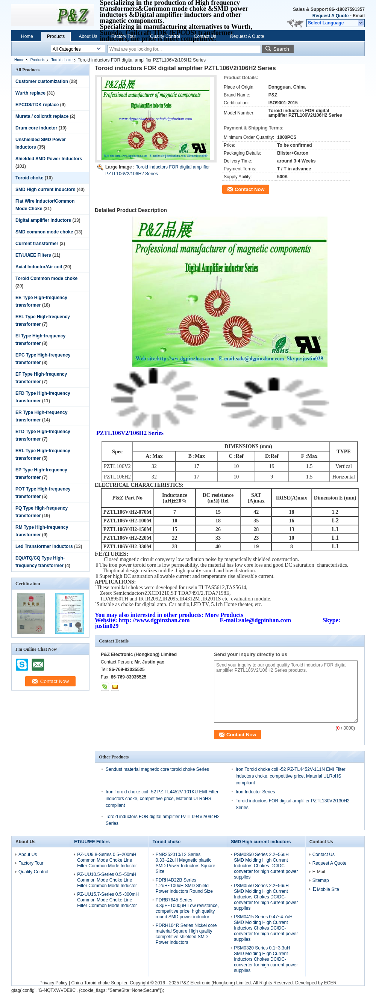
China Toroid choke (90, 982)
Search (281, 49)
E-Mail (318, 871)
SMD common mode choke (44, 232)
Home (27, 36)
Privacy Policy (53, 982)
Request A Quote (330, 15)
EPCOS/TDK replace (37, 104)
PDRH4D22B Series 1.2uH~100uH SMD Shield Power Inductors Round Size (184, 885)
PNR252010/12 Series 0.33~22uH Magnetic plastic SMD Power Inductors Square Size (185, 863)
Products (56, 36)
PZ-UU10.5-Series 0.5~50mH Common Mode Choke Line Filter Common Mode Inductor (107, 880)
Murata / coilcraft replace (41, 116)
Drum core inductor (36, 128)
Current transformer (36, 243)
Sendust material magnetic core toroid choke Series (157, 769)
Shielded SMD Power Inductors (48, 158)
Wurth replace (30, 93)
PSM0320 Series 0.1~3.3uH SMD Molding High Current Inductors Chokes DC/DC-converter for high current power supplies (266, 959)
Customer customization (41, 81)
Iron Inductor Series (255, 791)
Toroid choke (62, 60)
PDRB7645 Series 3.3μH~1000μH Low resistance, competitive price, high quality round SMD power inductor (187, 908)
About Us (88, 36)
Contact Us (205, 36)
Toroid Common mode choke (46, 278)
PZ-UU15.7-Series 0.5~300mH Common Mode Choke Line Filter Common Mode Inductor (108, 900)
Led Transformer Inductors (44, 546)
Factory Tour (123, 36)
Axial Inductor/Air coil (38, 266)
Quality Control (165, 36)
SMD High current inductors (45, 189)
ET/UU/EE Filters (33, 255)
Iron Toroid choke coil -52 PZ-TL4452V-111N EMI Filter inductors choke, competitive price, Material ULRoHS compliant (291, 776)
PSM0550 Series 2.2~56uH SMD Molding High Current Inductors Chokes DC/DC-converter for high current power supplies (266, 897)
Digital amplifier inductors (43, 220)
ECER (330, 982)
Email (359, 15)
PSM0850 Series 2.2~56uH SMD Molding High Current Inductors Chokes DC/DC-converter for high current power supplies (266, 866)
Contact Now (249, 189)
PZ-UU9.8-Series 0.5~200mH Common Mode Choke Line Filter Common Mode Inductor (107, 860)
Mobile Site (325, 889)
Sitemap (320, 880)
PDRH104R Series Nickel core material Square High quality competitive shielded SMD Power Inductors (186, 934)
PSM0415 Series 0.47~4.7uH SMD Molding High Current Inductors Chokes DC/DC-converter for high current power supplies (266, 928)
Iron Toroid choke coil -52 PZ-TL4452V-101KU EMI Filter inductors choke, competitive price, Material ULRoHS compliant (162, 798)
